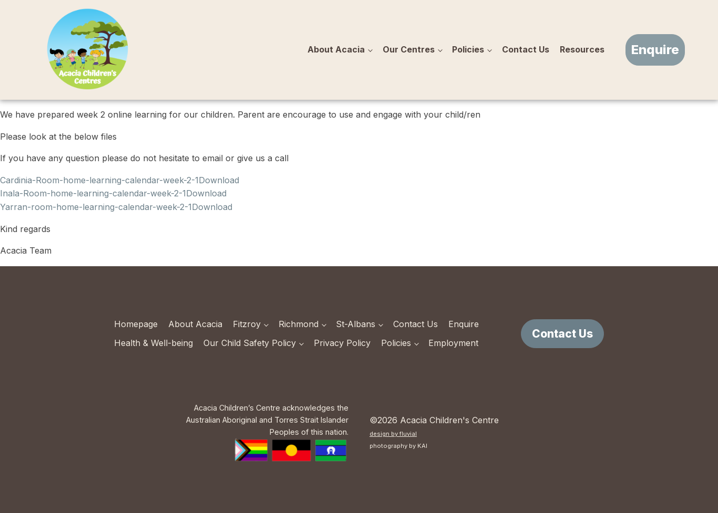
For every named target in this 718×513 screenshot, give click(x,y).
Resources (582, 49)
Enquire (655, 49)
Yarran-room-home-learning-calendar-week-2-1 (96, 207)
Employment (453, 343)
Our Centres (409, 49)
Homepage (136, 324)
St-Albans (355, 324)
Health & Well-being (153, 343)
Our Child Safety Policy (249, 343)
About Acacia (336, 49)
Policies (468, 49)
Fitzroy (247, 324)
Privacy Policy (342, 343)
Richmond (299, 324)
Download (219, 180)
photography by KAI (398, 445)
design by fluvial (393, 433)
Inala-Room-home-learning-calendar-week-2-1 (93, 193)
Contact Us (525, 49)
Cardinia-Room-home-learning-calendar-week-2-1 (99, 180)
